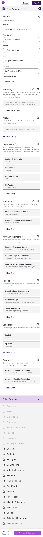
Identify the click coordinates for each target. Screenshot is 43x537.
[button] (21, 103)
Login (25, 3)
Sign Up (36, 3)
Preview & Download (27, 533)
